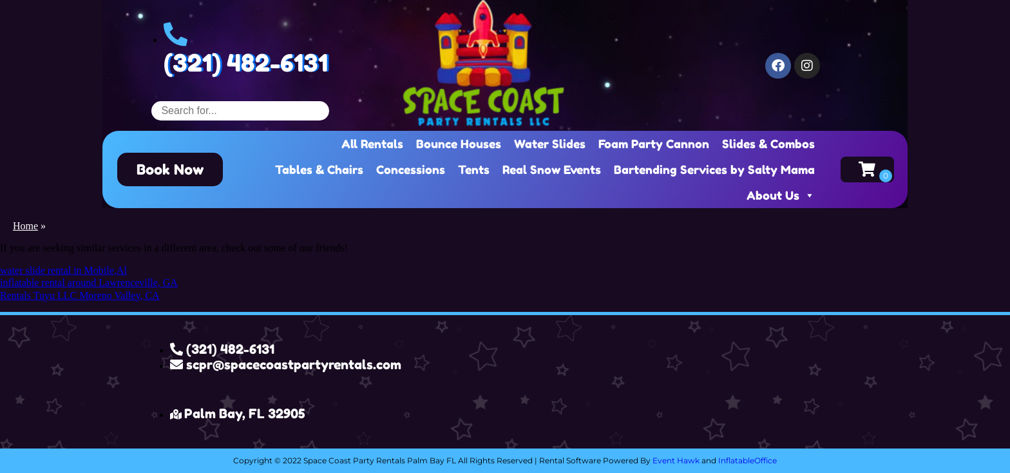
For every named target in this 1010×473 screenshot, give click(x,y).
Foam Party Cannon (653, 144)
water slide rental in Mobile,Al (63, 270)
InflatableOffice (747, 460)
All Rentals (372, 144)
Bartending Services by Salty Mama (714, 169)
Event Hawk (676, 460)
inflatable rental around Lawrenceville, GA (89, 282)
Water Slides (550, 144)
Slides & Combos (768, 144)
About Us (781, 195)
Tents (474, 169)
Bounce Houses (458, 144)
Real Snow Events (551, 169)
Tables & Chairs (319, 169)
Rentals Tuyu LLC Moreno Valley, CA (80, 295)
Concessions (410, 169)
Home (25, 225)
